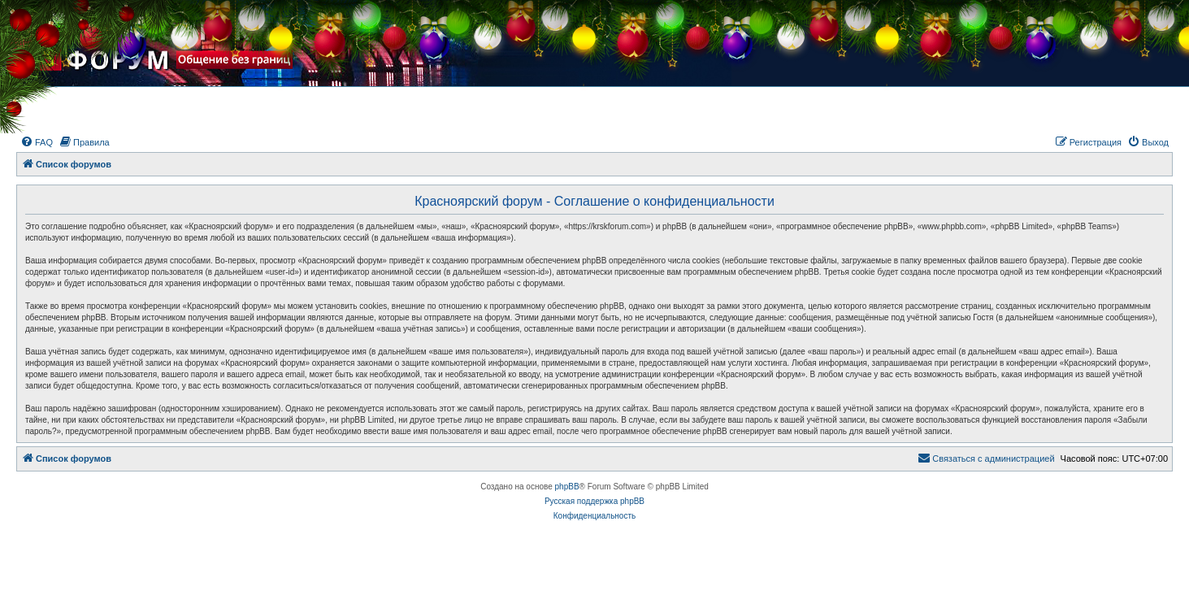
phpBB (567, 486)
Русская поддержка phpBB (594, 501)
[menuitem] (36, 142)
